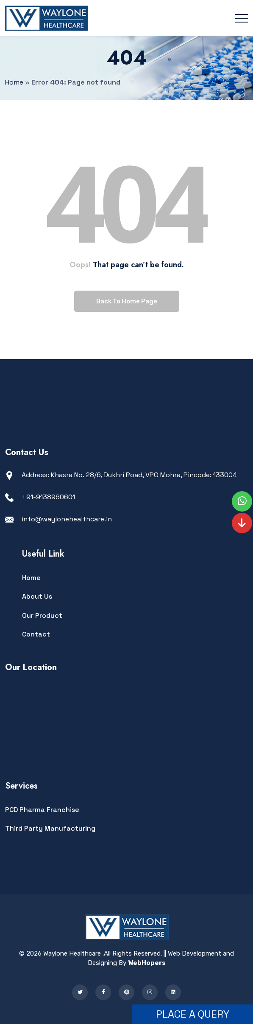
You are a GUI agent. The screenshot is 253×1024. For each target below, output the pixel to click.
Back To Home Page (126, 301)
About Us (37, 596)
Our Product (42, 615)
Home (31, 577)
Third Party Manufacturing (50, 828)
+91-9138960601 (48, 496)
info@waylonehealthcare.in (67, 519)
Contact (36, 634)
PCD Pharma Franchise (42, 809)
